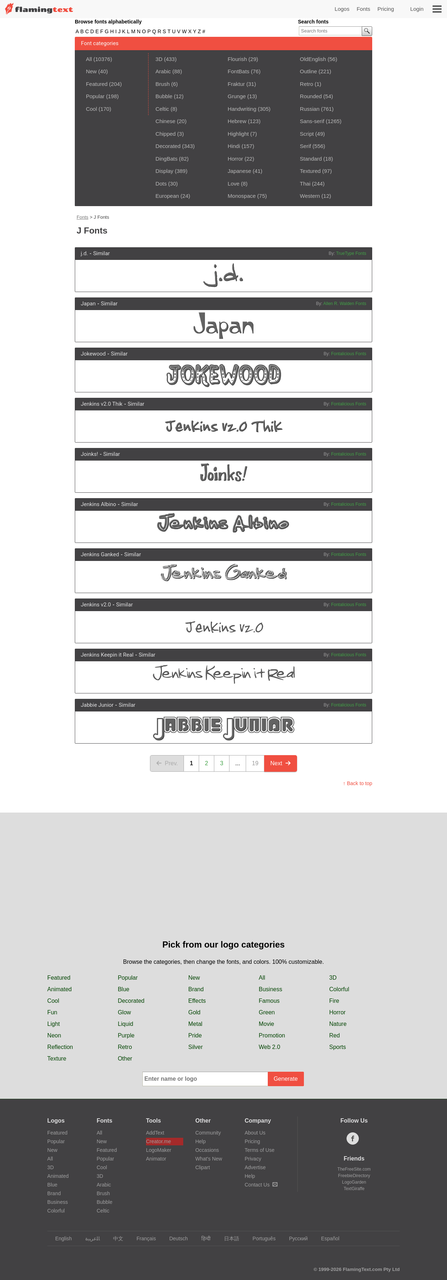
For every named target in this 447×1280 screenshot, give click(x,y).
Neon (54, 1035)
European (167, 196)
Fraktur (236, 84)
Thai (305, 183)
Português (261, 1238)
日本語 (228, 1238)
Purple (126, 1035)
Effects (197, 1001)
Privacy (253, 1159)
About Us (255, 1133)
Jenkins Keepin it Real (107, 655)
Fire (334, 1001)
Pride (195, 1035)
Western (310, 196)
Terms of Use (259, 1150)
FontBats (238, 71)
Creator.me (158, 1141)
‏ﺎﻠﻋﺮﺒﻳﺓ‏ (89, 1238)
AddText (155, 1133)
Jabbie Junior (97, 705)
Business (270, 989)
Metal (195, 1024)
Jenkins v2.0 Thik (101, 404)
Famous (269, 1001)
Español (327, 1238)
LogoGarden (354, 1182)
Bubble (163, 96)
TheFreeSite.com (354, 1169)
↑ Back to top (357, 783)
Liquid (125, 1024)
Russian (309, 109)
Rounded (311, 96)
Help (200, 1141)
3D (158, 59)
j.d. (84, 253)
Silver (195, 1047)
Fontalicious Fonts (348, 353)
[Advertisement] (223, 884)
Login (417, 9)
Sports (337, 1047)
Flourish (237, 59)
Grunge (237, 96)
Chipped (165, 134)
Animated (59, 989)
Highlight (238, 134)
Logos (342, 9)
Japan (88, 303)
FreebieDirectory (354, 1175)
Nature (338, 1024)
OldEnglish (313, 59)
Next (280, 763)
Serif (305, 146)
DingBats (166, 159)
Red (334, 1035)
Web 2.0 (269, 1047)
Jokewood (93, 354)
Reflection (60, 1047)
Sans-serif (312, 121)
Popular (95, 96)
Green (267, 1012)
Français (143, 1238)
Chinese (165, 121)
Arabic (163, 71)
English (60, 1238)
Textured (310, 171)
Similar (101, 253)
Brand (196, 989)
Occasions (207, 1150)
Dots (161, 183)
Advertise (255, 1167)
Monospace (242, 196)
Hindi (234, 146)
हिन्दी (202, 1238)
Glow (124, 1012)
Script (307, 134)
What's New (208, 1159)
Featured (97, 84)
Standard (311, 159)
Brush (162, 84)
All (89, 59)
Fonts (363, 9)
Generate (286, 1079)
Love (234, 183)
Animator (156, 1159)
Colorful (339, 989)
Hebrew (237, 121)
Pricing (385, 9)
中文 (114, 1238)
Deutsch (175, 1238)
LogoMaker (158, 1150)
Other (125, 1058)
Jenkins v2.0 (96, 604)
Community (208, 1133)
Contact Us (261, 1185)
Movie (266, 1024)
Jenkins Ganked (100, 554)
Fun (52, 1012)
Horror (235, 159)
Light (53, 1024)
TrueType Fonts (351, 253)
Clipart (202, 1167)
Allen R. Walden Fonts (344, 303)
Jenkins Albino (98, 504)
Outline (308, 71)
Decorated (167, 146)
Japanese (239, 171)
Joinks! (89, 454)
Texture (56, 1058)
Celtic (162, 109)
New (91, 71)
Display (164, 171)
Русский (295, 1238)
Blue (123, 989)
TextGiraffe (354, 1188)
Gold (194, 1012)
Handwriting (242, 109)
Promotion (272, 1035)
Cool (91, 109)
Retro (306, 84)
